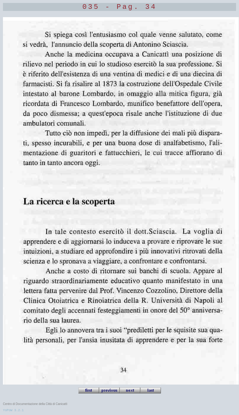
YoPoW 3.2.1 (13, 410)
